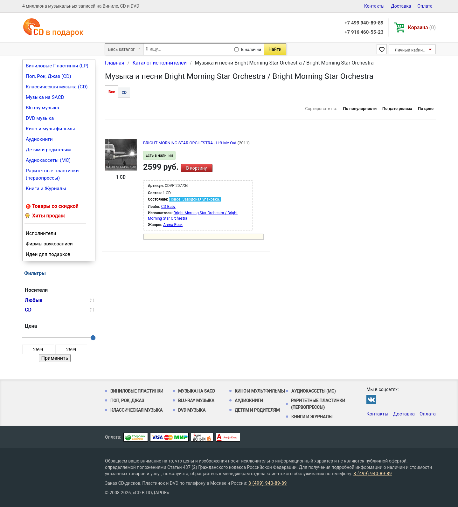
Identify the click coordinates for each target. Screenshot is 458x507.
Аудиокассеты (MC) (48, 160)
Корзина (422, 27)
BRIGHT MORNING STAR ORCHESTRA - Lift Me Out (190, 142)
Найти (274, 49)
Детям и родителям (48, 150)
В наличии (251, 49)
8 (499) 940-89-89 (372, 473)
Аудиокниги (39, 139)
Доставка (401, 6)
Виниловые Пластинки (136, 391)
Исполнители (41, 233)
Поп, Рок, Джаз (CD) (48, 76)
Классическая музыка (136, 410)
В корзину (196, 168)
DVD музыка (40, 118)
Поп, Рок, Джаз (127, 400)
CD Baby (168, 206)
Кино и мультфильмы (50, 129)
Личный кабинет (411, 50)
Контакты (374, 6)
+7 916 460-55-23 (363, 32)
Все (111, 92)
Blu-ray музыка (42, 108)
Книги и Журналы (46, 188)
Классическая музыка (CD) (57, 87)
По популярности (360, 108)
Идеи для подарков (48, 254)
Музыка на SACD (45, 97)
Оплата (425, 6)
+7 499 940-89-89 (363, 23)
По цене (426, 108)
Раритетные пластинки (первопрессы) (52, 174)
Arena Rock (173, 225)
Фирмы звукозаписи (49, 244)
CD (124, 92)
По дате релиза (397, 108)
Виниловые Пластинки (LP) (57, 66)
